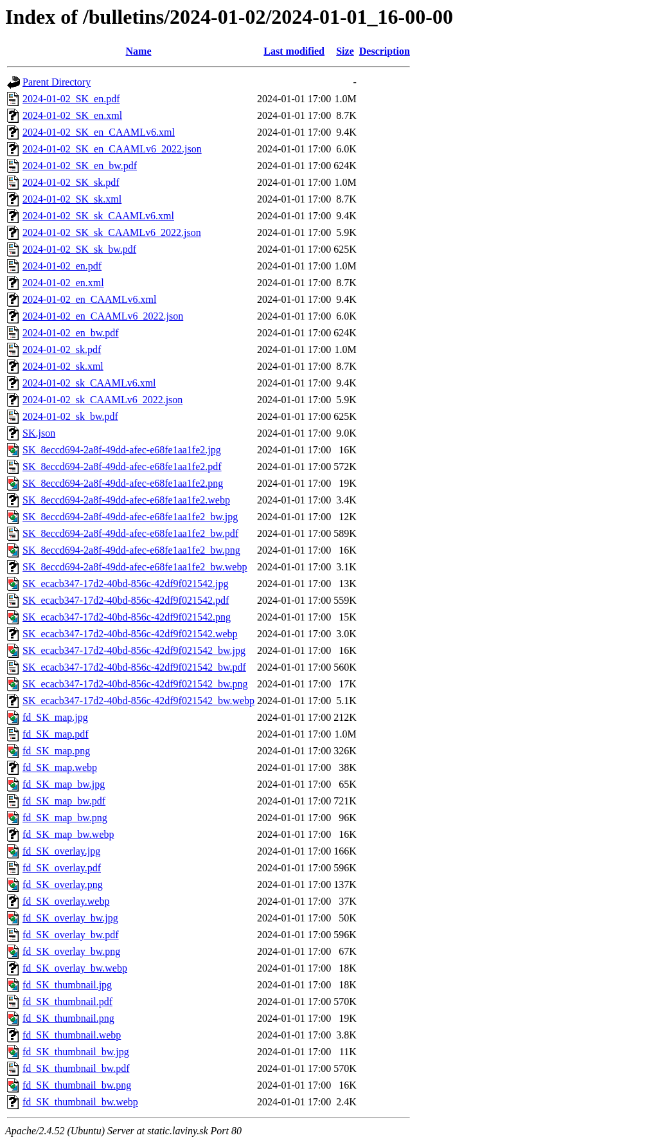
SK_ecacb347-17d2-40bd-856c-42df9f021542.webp (130, 633)
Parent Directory (56, 82)
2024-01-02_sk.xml (62, 366)
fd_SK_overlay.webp (65, 901)
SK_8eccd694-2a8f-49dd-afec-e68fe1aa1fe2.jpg (121, 449)
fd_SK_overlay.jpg (61, 851)
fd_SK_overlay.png (62, 884)
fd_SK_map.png (56, 750)
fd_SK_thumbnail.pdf (67, 1001)
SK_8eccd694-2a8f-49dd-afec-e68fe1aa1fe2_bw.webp (134, 566)
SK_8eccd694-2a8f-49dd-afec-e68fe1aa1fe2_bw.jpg (130, 516)
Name (139, 51)
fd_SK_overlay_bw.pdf (70, 934)
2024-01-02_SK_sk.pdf (71, 182)
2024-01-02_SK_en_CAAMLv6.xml (98, 132)
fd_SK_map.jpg (55, 717)
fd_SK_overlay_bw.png (71, 951)
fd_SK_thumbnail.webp (71, 1034)
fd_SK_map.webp (59, 767)
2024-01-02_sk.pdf (61, 349)
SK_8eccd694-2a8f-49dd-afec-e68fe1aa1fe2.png (122, 483)
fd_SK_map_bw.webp (68, 834)
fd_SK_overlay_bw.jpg (70, 917)
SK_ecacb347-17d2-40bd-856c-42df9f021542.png (126, 617)
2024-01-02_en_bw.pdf (70, 332)
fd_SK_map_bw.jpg (63, 784)
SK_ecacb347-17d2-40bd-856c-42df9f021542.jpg (125, 583)
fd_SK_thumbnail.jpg (67, 984)
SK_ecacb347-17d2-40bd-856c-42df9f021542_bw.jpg (133, 650)
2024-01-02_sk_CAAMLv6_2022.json (102, 399)
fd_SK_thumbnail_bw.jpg (75, 1051)
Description (384, 51)
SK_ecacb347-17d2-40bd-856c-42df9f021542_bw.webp (138, 700)
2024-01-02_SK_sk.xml (71, 199)
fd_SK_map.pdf (55, 734)
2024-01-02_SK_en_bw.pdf (79, 165)
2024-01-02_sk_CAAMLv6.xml (89, 382)
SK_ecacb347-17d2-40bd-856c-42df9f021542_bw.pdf (134, 667)
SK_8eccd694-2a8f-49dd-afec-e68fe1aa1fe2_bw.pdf (130, 533)
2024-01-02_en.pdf (62, 265)
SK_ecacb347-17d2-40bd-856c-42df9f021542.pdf (125, 600)
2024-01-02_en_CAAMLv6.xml (89, 299)
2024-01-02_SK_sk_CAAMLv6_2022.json (111, 232)
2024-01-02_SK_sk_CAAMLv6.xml (98, 215)
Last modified (294, 51)
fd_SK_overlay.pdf (61, 867)
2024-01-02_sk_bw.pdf (70, 416)
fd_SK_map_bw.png (64, 817)
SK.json (38, 433)
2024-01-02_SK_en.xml (72, 115)
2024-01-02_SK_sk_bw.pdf (79, 249)
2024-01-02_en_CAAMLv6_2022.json (102, 316)
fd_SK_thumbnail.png (68, 1018)
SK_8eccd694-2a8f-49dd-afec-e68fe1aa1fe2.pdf (122, 466)
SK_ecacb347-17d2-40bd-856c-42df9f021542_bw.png (134, 683)
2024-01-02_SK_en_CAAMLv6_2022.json (112, 148)
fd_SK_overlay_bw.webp (74, 968)
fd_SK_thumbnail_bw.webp (80, 1101)
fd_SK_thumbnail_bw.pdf (76, 1068)
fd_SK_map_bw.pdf (63, 800)
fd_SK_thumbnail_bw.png (76, 1085)
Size (345, 51)
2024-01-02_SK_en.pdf (71, 98)
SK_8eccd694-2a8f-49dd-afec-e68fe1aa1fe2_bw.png (131, 550)
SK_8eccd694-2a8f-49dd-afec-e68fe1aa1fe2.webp (126, 499)
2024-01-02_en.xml (63, 282)
